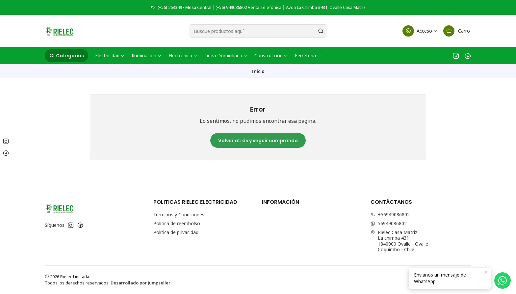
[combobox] (258, 31)
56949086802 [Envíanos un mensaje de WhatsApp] (389, 223)
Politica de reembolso (176, 223)
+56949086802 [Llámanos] (390, 214)
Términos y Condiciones (178, 214)
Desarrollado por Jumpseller (140, 283)
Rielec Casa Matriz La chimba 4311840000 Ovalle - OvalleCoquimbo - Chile (399, 241)
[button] (66, 55)
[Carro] (456, 31)
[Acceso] (420, 31)
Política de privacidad (175, 232)
